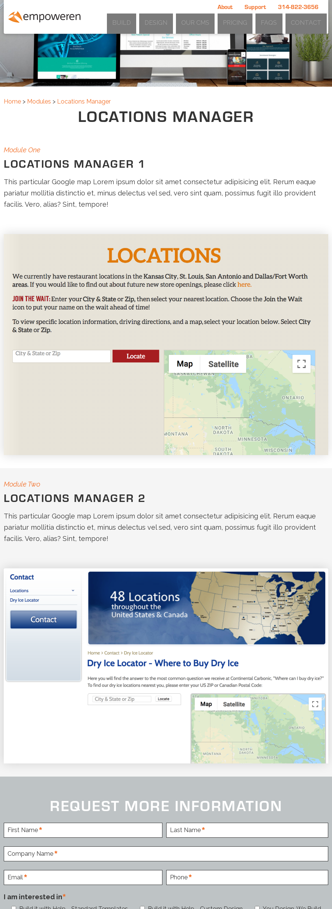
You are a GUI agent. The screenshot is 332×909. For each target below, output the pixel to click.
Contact (310, 21)
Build (165, 21)
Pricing (255, 21)
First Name (23, 830)
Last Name (185, 830)
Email (15, 877)
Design (192, 21)
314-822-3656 (298, 7)
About (225, 7)
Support (255, 7)
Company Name (30, 854)
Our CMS (224, 21)
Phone (179, 877)
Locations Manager (84, 101)
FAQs (281, 21)
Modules (39, 101)
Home (12, 101)
